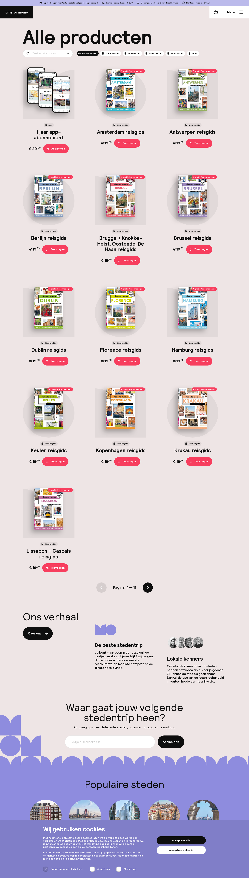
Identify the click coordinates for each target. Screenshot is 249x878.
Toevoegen (127, 143)
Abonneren (55, 148)
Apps (192, 53)
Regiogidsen (132, 53)
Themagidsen (153, 53)
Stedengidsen (110, 53)
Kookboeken (175, 53)
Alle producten (87, 53)
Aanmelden (171, 742)
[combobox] (48, 53)
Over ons (38, 633)
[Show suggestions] (68, 53)
